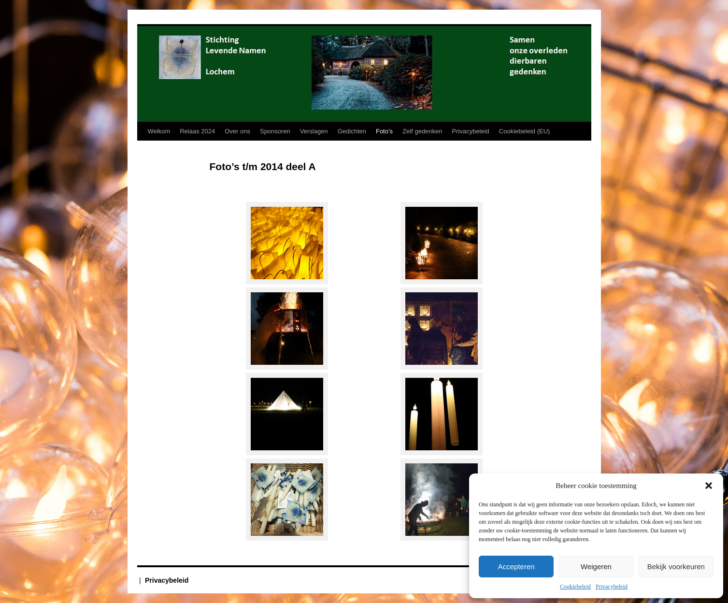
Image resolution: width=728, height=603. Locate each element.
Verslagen (314, 131)
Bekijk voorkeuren (676, 566)
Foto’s (384, 131)
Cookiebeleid (575, 586)
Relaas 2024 (197, 131)
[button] (709, 485)
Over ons (237, 131)
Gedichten (352, 131)
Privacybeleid (612, 586)
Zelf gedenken (422, 131)
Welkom (159, 131)
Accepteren (516, 566)
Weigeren (596, 566)
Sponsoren (275, 131)
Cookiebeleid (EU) (524, 131)
